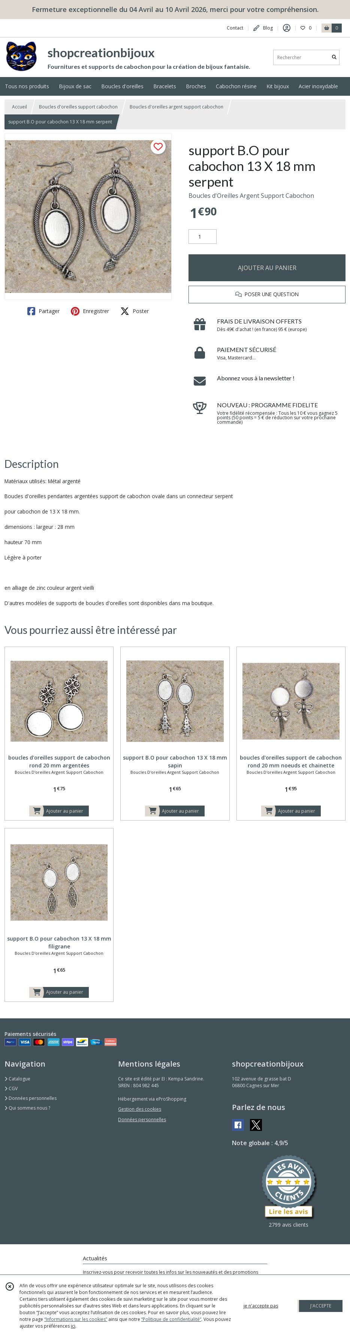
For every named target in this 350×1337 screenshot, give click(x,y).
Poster (134, 311)
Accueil (19, 107)
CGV (11, 1088)
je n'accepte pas (261, 1306)
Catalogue (17, 1079)
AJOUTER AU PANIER (267, 268)
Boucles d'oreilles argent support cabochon (176, 107)
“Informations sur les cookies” (75, 1319)
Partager (43, 311)
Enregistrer (90, 311)
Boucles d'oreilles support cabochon (78, 107)
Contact (235, 28)
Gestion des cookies (139, 1109)
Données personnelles (30, 1098)
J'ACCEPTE (320, 1306)
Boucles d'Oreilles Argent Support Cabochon (251, 195)
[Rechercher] (334, 57)
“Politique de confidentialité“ (171, 1319)
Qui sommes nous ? (27, 1108)
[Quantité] (202, 236)
